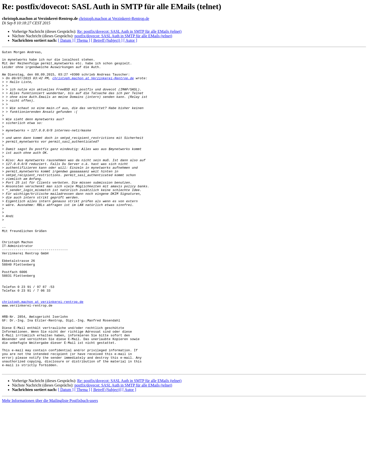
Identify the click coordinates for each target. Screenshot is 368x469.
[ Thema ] (82, 40)
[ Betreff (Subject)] (106, 454)
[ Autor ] (130, 40)
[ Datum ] (65, 40)
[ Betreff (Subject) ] (106, 40)
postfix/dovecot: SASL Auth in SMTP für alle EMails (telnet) (123, 36)
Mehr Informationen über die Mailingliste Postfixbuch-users (50, 465)
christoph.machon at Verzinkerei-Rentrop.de (114, 18)
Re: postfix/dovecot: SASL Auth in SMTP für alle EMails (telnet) (129, 31)
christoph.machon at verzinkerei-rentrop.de (42, 352)
